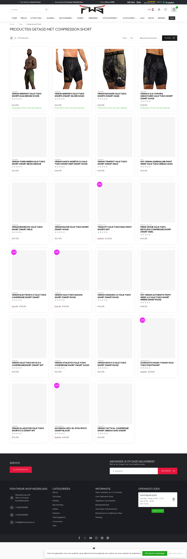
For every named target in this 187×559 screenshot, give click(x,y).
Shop (138, 2)
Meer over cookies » (175, 553)
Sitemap (98, 517)
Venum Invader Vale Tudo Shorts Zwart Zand (112, 95)
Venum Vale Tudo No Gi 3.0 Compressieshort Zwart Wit (28, 364)
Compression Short (33, 24)
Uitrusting (36, 18)
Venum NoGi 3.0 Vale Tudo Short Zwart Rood (112, 364)
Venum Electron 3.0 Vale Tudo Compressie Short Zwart (29, 296)
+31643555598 (21, 507)
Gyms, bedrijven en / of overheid (108, 492)
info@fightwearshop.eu (25, 522)
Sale (142, 18)
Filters (170, 38)
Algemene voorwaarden (105, 500)
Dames (80, 18)
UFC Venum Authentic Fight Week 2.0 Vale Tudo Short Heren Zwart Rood (155, 297)
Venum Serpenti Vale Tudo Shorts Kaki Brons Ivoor (26, 95)
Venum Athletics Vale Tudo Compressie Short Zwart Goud (72, 364)
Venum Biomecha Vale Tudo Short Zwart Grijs (27, 228)
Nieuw (24, 18)
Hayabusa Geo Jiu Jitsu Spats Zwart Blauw (71, 429)
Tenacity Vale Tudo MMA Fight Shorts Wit (115, 228)
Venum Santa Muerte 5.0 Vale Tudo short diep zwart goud (71, 162)
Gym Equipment (110, 18)
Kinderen (93, 18)
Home (14, 18)
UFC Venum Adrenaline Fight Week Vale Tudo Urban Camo (156, 162)
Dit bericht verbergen (155, 553)
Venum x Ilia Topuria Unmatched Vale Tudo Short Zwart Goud (156, 96)
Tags (20, 24)
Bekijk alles (158, 511)
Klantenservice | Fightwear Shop (108, 513)
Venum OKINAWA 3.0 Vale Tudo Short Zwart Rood (114, 296)
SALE (172, 18)
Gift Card (131, 2)
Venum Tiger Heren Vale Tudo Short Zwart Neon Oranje (28, 162)
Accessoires (129, 18)
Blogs (151, 18)
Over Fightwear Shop (104, 496)
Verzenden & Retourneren (106, 509)
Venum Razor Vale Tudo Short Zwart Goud (72, 228)
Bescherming (65, 18)
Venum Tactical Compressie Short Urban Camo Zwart (113, 429)
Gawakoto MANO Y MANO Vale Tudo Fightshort (157, 364)
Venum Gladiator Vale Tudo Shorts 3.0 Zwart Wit (28, 429)
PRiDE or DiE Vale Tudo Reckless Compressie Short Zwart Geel (155, 229)
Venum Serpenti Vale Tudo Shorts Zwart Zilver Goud (69, 95)
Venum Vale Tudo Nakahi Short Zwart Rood (68, 296)
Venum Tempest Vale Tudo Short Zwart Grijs (112, 162)
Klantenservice (20, 469)
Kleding (50, 18)
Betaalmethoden (102, 505)
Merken (161, 18)
